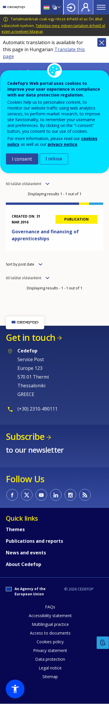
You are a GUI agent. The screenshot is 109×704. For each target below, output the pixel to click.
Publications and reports (34, 541)
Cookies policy (50, 641)
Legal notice (50, 668)
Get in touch (30, 337)
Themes (15, 529)
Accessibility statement (50, 615)
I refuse (54, 158)
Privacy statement (50, 650)
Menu (101, 7)
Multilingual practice (50, 624)
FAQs (50, 607)
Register (85, 7)
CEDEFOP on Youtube (41, 495)
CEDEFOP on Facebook (12, 495)
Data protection (50, 659)
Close (101, 42)
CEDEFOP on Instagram (70, 495)
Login (71, 7)
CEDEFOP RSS (85, 495)
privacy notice (62, 144)
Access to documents (50, 633)
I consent (22, 159)
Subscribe (25, 437)
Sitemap (50, 676)
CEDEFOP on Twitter (27, 495)
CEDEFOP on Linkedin (56, 495)
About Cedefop (23, 564)
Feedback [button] (103, 643)
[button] (15, 689)
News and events (26, 552)
